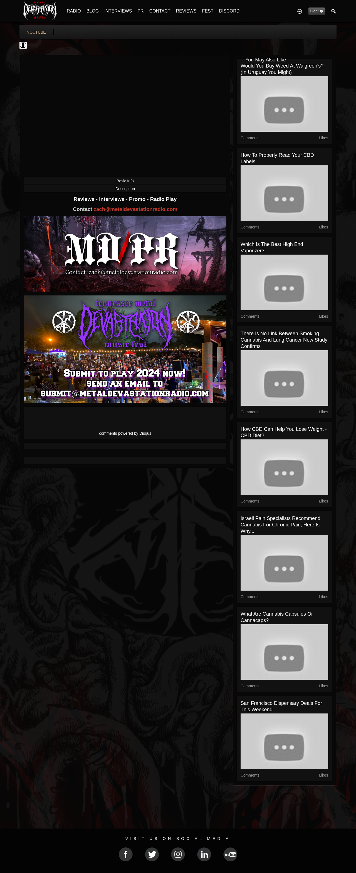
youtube (36, 32)
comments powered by (125, 433)
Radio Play (163, 199)
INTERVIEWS (118, 11)
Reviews (85, 199)
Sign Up (316, 11)
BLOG (92, 11)
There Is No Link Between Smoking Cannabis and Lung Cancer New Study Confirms (284, 340)
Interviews (112, 199)
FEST (208, 11)
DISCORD (229, 11)
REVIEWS (186, 11)
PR (140, 11)
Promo (138, 199)
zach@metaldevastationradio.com (135, 209)
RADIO (74, 11)
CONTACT (159, 11)
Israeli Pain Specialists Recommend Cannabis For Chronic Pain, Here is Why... (280, 525)
